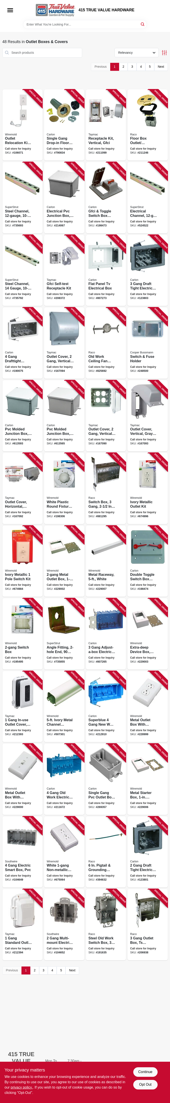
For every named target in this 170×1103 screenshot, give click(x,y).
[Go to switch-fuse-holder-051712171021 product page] (148, 343)
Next (161, 66)
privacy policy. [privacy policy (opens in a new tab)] (22, 1087)
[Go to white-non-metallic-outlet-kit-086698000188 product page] (64, 852)
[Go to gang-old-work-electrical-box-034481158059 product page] (64, 779)
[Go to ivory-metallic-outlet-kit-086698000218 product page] (148, 488)
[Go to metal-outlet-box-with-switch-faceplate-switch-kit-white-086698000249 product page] (22, 779)
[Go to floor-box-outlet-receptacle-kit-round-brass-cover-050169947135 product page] (148, 125)
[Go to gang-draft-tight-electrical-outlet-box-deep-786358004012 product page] (148, 852)
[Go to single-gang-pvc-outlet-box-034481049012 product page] (106, 779)
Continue (145, 1072)
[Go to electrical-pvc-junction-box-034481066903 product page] (64, 197)
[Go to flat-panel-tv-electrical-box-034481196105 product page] (106, 270)
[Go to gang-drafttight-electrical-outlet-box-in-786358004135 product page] (22, 343)
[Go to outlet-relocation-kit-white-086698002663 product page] (22, 125)
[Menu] (10, 10)
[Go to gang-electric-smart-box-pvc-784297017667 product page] (22, 852)
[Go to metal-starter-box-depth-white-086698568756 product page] (148, 779)
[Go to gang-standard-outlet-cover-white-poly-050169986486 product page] (22, 924)
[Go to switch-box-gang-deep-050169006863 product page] (106, 488)
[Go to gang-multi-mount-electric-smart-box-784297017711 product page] (64, 924)
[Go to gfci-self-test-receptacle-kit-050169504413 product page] (64, 270)
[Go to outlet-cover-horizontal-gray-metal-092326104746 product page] (22, 488)
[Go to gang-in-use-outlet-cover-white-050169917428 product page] (22, 706)
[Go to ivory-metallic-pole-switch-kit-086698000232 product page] (22, 561)
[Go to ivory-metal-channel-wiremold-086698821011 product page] (64, 706)
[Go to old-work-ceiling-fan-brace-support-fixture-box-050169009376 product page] (106, 343)
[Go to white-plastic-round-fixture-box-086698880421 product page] (64, 488)
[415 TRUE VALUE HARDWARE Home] (55, 10)
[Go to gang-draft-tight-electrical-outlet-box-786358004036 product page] (148, 270)
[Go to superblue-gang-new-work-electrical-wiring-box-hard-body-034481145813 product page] (106, 706)
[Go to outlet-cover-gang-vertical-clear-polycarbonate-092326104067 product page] (106, 415)
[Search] (143, 24)
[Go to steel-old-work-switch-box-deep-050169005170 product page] (106, 924)
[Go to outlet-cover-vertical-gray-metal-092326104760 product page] (148, 415)
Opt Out (145, 1084)
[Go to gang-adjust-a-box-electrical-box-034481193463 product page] (106, 633)
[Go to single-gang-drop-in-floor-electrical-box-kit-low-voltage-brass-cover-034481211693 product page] (64, 125)
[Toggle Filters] (164, 52)
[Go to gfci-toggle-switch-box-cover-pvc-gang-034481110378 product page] (106, 197)
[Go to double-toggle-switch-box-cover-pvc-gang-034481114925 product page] (148, 561)
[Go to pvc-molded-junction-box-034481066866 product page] (22, 415)
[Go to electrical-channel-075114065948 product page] (148, 197)
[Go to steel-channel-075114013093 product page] (22, 197)
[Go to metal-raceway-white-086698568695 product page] (106, 561)
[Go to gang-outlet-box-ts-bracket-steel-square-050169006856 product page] (148, 924)
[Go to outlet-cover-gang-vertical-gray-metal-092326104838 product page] (64, 343)
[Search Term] (85, 24)
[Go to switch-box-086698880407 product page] (22, 633)
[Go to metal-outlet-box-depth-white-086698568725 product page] (64, 561)
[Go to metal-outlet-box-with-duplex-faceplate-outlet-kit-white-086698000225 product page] (148, 706)
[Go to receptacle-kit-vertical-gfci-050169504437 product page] (106, 125)
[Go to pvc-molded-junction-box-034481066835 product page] (64, 415)
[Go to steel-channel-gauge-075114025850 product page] (22, 270)
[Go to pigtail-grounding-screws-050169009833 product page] (106, 852)
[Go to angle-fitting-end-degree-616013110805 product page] (64, 633)
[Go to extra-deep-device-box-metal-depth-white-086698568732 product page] (148, 633)
